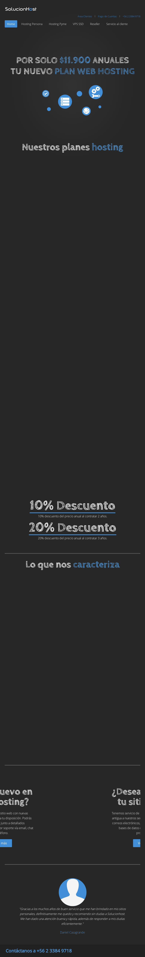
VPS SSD (78, 24)
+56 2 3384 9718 (131, 16)
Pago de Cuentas (107, 16)
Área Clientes (85, 16)
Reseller (95, 24)
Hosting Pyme (57, 24)
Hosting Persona (31, 24)
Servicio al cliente (117, 24)
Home (11, 24)
